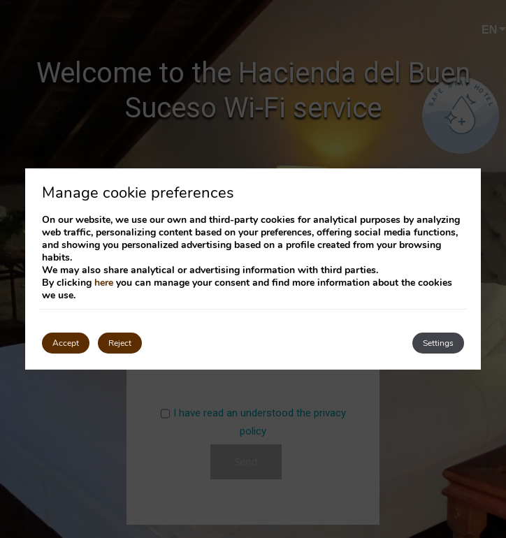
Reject (119, 343)
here (103, 282)
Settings (438, 343)
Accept (65, 343)
